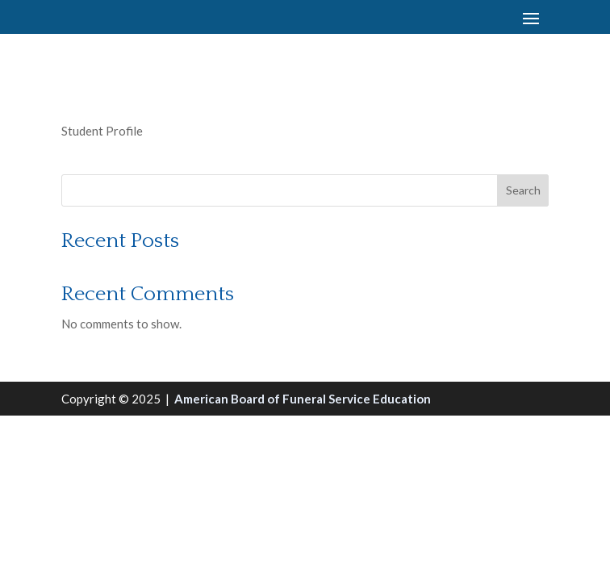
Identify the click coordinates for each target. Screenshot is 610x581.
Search (523, 190)
